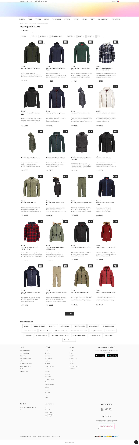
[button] (136, 442)
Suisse (46, 350)
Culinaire (47, 371)
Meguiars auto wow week (79, 335)
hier (113, 422)
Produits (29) (25, 30)
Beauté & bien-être (25, 350)
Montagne (47, 356)
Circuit (46, 382)
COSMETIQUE (73, 358)
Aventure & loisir (24, 353)
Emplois (22, 410)
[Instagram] (110, 409)
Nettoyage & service (25, 358)
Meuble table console (108, 326)
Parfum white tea (110, 331)
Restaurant (23, 356)
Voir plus (69, 314)
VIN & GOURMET (74, 366)
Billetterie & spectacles (26, 363)
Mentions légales (56, 436)
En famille (47, 374)
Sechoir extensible (93, 326)
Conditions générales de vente (28, 436)
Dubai (46, 397)
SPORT (71, 361)
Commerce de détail (25, 366)
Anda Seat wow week (41, 335)
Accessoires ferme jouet (29, 331)
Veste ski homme (65, 326)
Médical (22, 369)
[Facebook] (102, 409)
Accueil (71, 350)
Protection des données (44, 436)
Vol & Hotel (48, 376)
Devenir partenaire (106, 426)
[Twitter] (106, 409)
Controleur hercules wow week (79, 331)
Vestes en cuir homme (39, 326)
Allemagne (47, 392)
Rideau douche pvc (69, 340)
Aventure (47, 369)
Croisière (47, 361)
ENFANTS (72, 363)
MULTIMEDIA (73, 369)
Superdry (26, 326)
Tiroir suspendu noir (45, 331)
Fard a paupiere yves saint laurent (59, 335)
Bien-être (47, 353)
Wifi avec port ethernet (61, 331)
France (46, 390)
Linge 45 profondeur (96, 331)
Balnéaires (47, 363)
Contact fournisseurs (50, 410)
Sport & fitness (24, 371)
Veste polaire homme (79, 326)
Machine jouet (108, 335)
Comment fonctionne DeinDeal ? (28, 407)
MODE (71, 353)
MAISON (72, 356)
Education (22, 361)
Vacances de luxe (49, 366)
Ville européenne (49, 384)
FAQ (46, 407)
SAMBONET (29, 335)
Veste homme (52, 326)
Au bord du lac (48, 358)
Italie (46, 395)
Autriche (47, 387)
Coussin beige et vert (95, 335)
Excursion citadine (49, 379)
